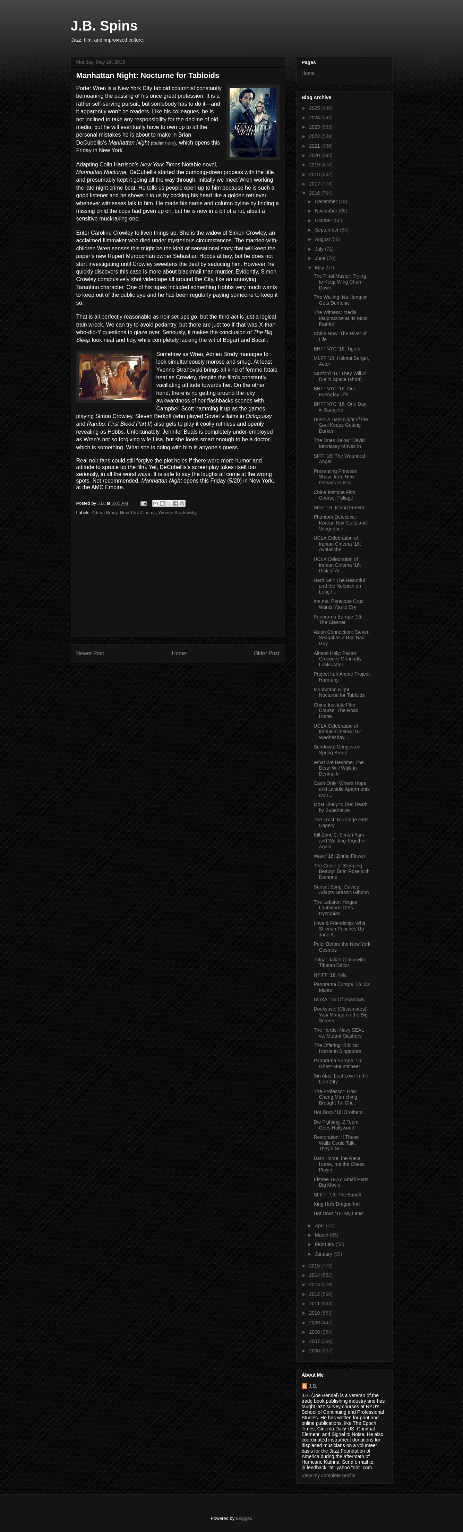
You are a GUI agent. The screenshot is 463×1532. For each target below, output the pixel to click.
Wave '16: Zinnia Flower (339, 856)
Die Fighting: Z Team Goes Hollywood (336, 1125)
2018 (315, 174)
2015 (315, 1266)
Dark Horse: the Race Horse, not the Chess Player (339, 1164)
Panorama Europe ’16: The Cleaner (338, 619)
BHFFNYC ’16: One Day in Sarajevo (340, 407)
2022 (315, 136)
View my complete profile (328, 1475)
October (324, 220)
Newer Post (90, 653)
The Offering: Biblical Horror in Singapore (337, 1048)
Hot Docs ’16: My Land (338, 1213)
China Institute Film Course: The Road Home (336, 710)
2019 (315, 164)
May (320, 267)
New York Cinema (138, 512)
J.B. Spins (104, 25)
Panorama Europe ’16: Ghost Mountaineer (338, 1063)
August (323, 239)
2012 (315, 1294)
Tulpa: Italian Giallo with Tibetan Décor (339, 962)
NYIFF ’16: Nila (330, 975)
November (326, 211)
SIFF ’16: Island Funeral (339, 507)
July (320, 249)
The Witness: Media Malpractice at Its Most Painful (340, 318)
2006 (315, 1350)
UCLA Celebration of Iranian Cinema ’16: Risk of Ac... (337, 565)
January (324, 1254)
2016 (315, 193)
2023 (315, 127)
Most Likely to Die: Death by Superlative (341, 807)
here (169, 143)
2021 (315, 146)
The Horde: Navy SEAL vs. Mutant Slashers (339, 1033)
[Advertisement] (178, 583)
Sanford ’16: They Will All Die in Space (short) (340, 376)
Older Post (267, 653)
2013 (315, 1284)
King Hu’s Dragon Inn (337, 1204)
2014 (315, 1275)
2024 (315, 117)
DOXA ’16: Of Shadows (339, 999)
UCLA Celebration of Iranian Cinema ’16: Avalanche (337, 544)
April (320, 1225)
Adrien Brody (104, 512)
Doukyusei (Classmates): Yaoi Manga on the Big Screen (341, 1014)
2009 (315, 1322)
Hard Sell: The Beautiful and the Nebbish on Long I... (339, 586)
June (321, 258)
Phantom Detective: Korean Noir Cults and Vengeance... (340, 522)
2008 (315, 1332)
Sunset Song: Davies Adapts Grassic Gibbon (341, 889)
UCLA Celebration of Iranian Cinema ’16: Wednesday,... (337, 732)
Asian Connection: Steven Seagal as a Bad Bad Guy (341, 638)
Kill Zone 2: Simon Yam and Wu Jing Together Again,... (340, 840)
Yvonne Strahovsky (177, 512)
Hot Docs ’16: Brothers (338, 1112)
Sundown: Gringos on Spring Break (337, 749)
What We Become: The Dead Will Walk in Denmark (338, 768)
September (327, 230)
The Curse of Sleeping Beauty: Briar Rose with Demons (341, 871)
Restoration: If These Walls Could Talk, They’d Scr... (336, 1143)
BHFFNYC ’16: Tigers (337, 349)
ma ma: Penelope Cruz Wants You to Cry (338, 604)
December (326, 201)
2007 (315, 1341)
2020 (315, 155)
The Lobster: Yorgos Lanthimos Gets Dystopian (335, 908)
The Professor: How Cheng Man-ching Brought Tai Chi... (335, 1097)
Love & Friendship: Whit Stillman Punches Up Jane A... (339, 929)
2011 (315, 1303)
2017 (315, 184)
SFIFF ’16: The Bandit (337, 1194)
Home (179, 653)
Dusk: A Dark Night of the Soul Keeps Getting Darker (341, 425)
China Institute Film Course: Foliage (334, 495)
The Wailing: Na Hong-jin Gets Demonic (340, 300)
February (325, 1244)
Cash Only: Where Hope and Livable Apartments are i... (341, 789)
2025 (315, 108)
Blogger (243, 1518)
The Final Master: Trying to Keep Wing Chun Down (340, 282)
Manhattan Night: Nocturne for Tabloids (339, 692)
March (322, 1235)
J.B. (313, 1386)
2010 (315, 1313)
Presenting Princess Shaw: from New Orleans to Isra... (335, 477)
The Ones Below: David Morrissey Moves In (339, 443)
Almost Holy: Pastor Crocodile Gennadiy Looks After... (337, 659)
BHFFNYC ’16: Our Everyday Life (334, 391)
